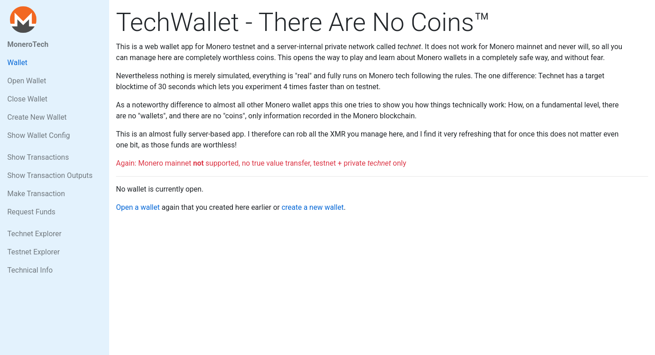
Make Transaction (36, 193)
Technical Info (30, 270)
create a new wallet (313, 207)
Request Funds (31, 212)
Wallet (17, 62)
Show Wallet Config (38, 135)
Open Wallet (26, 80)
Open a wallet (138, 207)
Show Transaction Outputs (49, 175)
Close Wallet (27, 99)
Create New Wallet (37, 117)
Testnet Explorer (33, 252)
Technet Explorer (34, 233)
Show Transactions (38, 157)
